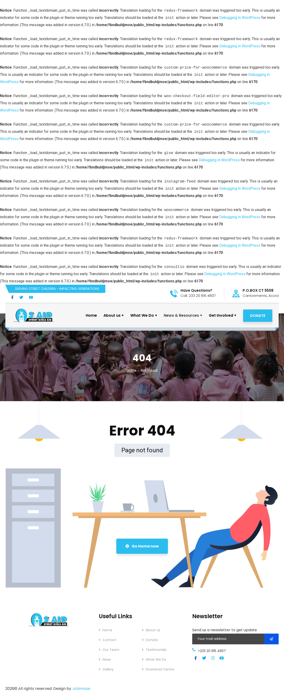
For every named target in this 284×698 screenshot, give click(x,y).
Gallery (108, 669)
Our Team (111, 649)
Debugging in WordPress (239, 17)
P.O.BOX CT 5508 (258, 290)
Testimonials (156, 649)
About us (153, 630)
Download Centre (160, 669)
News (107, 659)
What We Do (156, 659)
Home (131, 370)
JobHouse (81, 688)
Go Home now (142, 546)
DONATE (257, 315)
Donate (152, 640)
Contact (109, 640)
